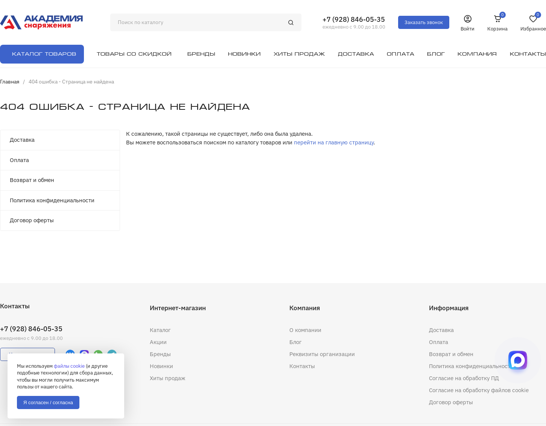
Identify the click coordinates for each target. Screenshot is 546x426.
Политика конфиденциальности (52, 200)
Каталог (160, 330)
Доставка (22, 139)
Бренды (160, 354)
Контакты (302, 366)
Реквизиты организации (322, 354)
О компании (305, 330)
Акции (158, 342)
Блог (295, 342)
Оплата (19, 160)
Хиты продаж (168, 378)
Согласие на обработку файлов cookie (479, 390)
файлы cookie (69, 366)
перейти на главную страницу (334, 142)
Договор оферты (32, 220)
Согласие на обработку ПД (464, 378)
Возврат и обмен (32, 179)
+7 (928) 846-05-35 (353, 19)
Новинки (161, 366)
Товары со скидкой (134, 54)
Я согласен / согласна (48, 402)
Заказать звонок (424, 22)
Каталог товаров (44, 54)
